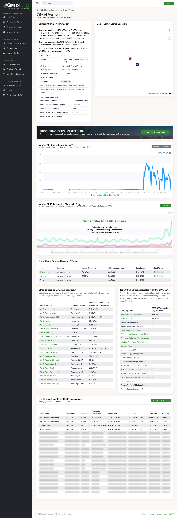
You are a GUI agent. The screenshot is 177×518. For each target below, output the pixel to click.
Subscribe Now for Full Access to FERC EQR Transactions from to (104, 226)
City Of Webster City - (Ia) (49, 360)
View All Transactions (161, 400)
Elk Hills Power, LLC (128, 350)
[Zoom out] (170, 34)
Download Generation (161, 146)
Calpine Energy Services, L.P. (132, 389)
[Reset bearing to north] (170, 37)
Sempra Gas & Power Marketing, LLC (135, 377)
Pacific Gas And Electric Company (134, 365)
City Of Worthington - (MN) (50, 384)
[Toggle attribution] (170, 93)
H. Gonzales (44, 272)
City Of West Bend (47, 368)
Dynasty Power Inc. (128, 346)
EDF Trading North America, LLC (133, 369)
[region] (16, 263)
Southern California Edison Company (135, 338)
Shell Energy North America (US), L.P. (135, 334)
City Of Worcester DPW (48, 380)
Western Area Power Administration (134, 342)
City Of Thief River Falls (49, 329)
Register (169, 3)
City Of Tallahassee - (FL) (49, 317)
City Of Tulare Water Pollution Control (54, 337)
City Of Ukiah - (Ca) (47, 341)
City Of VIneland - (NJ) (48, 348)
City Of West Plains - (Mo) (49, 372)
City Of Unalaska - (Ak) (48, 344)
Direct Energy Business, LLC (132, 358)
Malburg (43, 276)
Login (158, 3)
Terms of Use (161, 514)
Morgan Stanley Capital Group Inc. (134, 373)
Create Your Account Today (155, 132)
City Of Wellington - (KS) (49, 364)
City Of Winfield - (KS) (48, 376)
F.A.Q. (171, 514)
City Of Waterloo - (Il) (47, 356)
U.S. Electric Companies (50, 10)
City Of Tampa (45, 321)
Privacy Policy (148, 514)
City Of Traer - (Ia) (46, 333)
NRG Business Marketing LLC (132, 314)
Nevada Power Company (130, 330)
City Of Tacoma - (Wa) (48, 313)
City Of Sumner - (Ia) (47, 309)
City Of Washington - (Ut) (49, 352)
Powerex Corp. (126, 318)
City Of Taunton (46, 325)
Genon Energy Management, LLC (134, 354)
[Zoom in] (170, 30)
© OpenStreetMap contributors (157, 94)
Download (165, 205)
